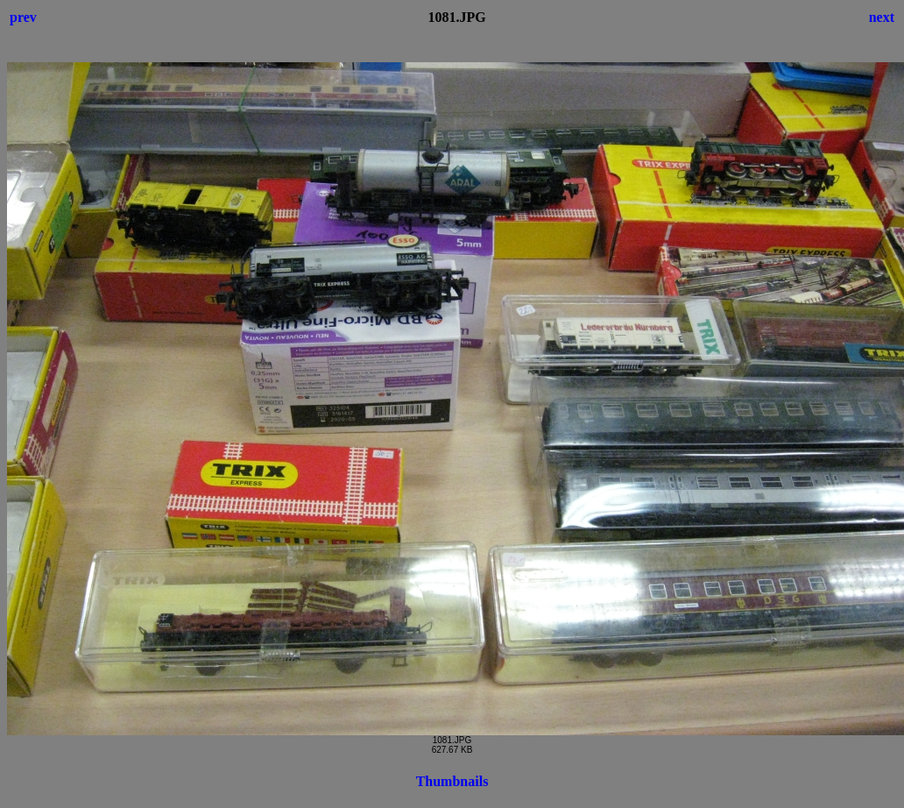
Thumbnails (452, 781)
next (881, 17)
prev (23, 17)
